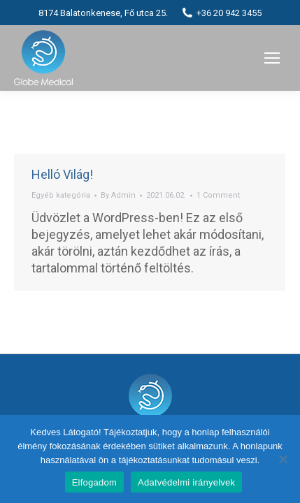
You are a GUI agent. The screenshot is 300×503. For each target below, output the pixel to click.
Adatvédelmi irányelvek (186, 482)
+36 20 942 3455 (222, 12)
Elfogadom (94, 482)
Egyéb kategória (60, 195)
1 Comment (218, 195)
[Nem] (283, 459)
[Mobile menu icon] (272, 58)
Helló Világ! (62, 174)
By (118, 195)
